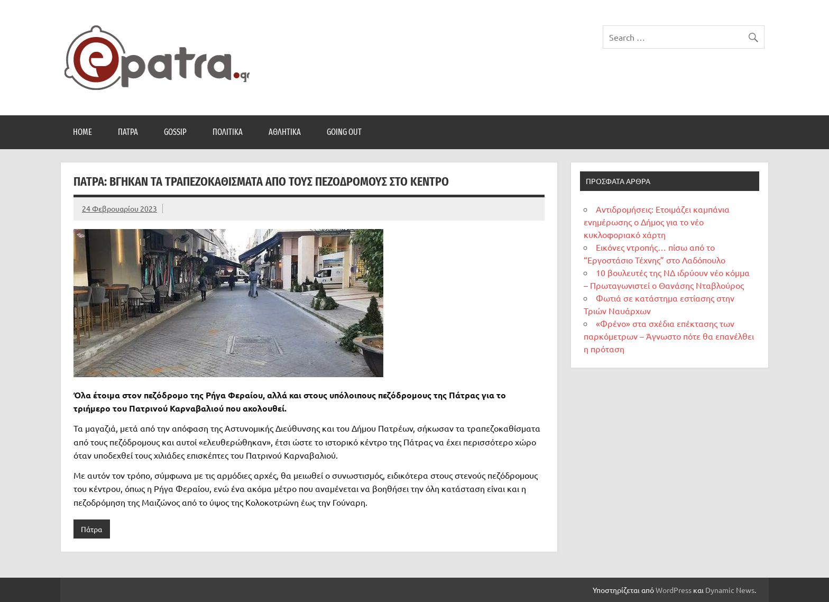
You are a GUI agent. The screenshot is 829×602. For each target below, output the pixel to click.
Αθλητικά (285, 132)
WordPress (674, 590)
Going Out (344, 132)
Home (82, 132)
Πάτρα (128, 132)
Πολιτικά (228, 132)
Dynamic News (729, 590)
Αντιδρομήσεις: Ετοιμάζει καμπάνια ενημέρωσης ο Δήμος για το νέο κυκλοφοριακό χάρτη (657, 222)
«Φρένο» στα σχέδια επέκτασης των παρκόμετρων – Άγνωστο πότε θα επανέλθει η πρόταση (669, 336)
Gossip (175, 132)
